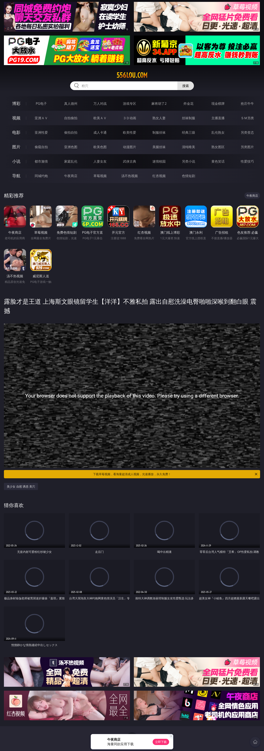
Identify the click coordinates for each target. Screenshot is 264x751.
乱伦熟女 (218, 132)
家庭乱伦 (70, 161)
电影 (16, 132)
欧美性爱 (129, 132)
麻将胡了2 (158, 103)
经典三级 (188, 132)
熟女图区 (218, 147)
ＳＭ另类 (247, 118)
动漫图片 (129, 147)
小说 (16, 161)
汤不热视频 (129, 176)
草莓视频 (100, 176)
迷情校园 (159, 161)
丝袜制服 (188, 118)
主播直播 (218, 118)
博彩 (16, 103)
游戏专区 (129, 103)
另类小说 (188, 161)
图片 (16, 147)
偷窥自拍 (41, 147)
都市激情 (41, 161)
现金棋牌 (218, 103)
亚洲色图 (70, 147)
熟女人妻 (159, 118)
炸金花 (188, 103)
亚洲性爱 (41, 132)
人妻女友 (100, 161)
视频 (16, 118)
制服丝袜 (159, 132)
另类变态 (247, 132)
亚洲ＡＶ (41, 118)
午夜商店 (70, 176)
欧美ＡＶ (100, 118)
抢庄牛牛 (247, 103)
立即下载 (161, 742)
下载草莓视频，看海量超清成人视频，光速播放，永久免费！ (175, 474)
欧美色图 (100, 147)
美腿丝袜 (159, 147)
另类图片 (247, 147)
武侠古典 (129, 161)
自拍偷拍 (70, 118)
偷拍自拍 (70, 132)
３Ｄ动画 (129, 118)
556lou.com (132, 75)
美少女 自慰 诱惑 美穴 (21, 486)
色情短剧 (188, 176)
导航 (16, 176)
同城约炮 (41, 176)
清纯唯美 (188, 147)
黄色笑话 (218, 161)
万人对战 (100, 103)
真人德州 (70, 103)
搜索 (185, 85)
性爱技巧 (247, 161)
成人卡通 (100, 132)
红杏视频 (159, 176)
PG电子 (41, 103)
